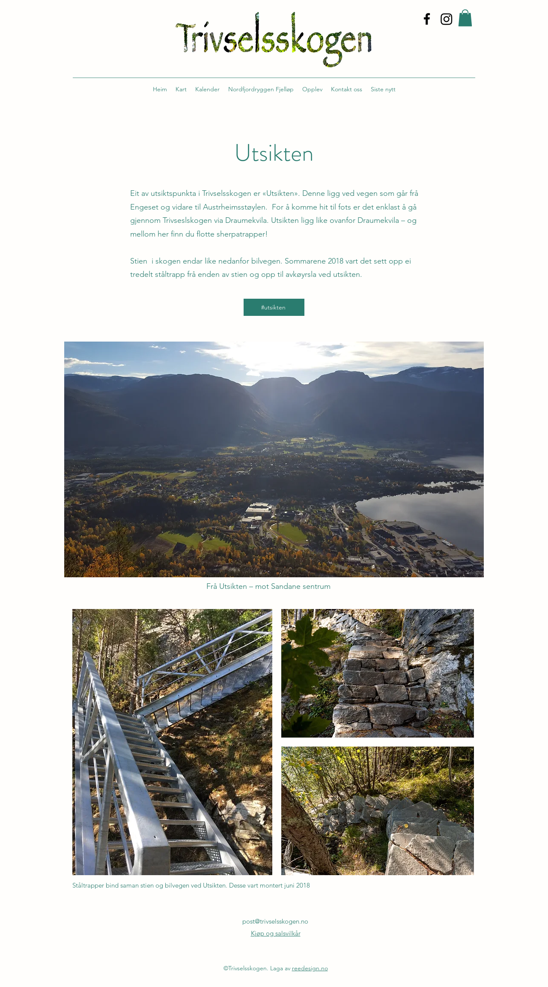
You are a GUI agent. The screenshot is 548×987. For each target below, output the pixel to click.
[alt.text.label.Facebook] (427, 19)
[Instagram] (446, 19)
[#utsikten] (274, 307)
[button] (465, 17)
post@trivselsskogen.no (275, 921)
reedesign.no (310, 968)
